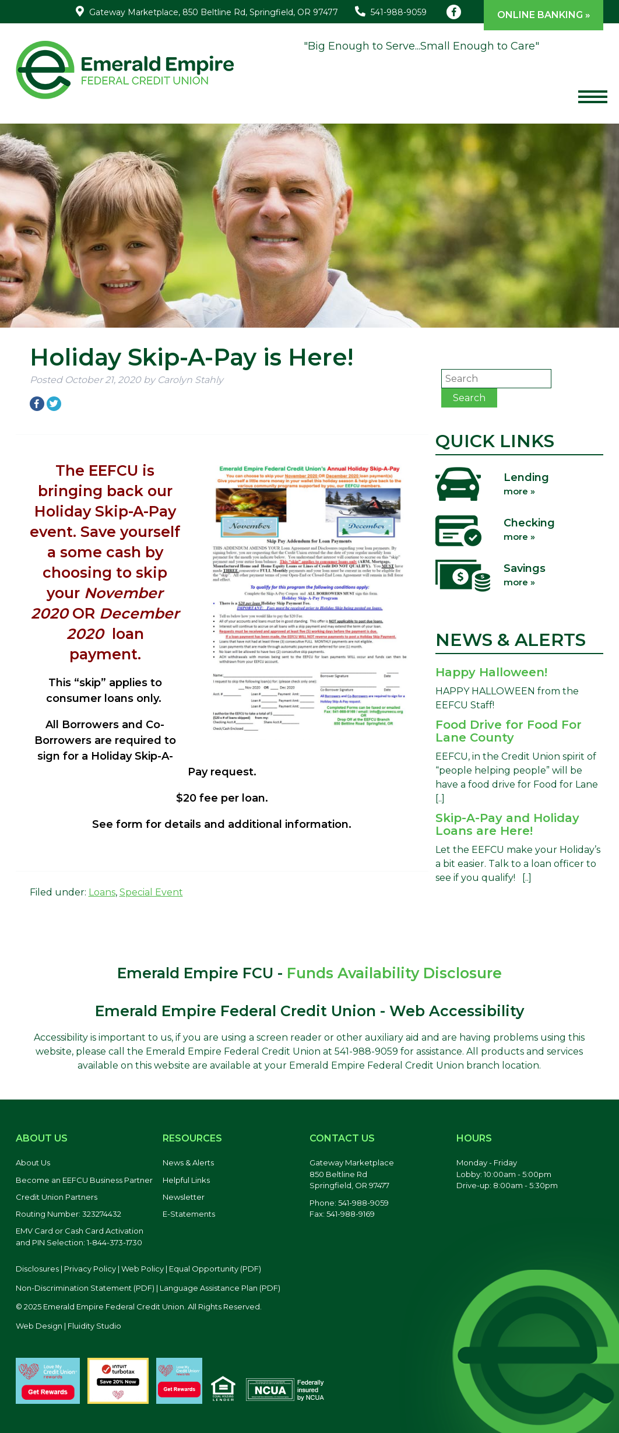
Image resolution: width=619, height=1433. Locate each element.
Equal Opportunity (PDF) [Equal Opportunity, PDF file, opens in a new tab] (215, 1268)
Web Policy (142, 1268)
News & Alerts (188, 1162)
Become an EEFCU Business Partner (84, 1180)
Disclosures (37, 1268)
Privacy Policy (90, 1268)
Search (469, 397)
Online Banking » (543, 14)
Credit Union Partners (56, 1197)
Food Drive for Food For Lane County (508, 731)
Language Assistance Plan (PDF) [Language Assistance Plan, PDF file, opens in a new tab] (220, 1287)
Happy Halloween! (491, 672)
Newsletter (184, 1197)
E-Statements (189, 1213)
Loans (102, 892)
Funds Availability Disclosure (394, 973)
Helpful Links (186, 1180)
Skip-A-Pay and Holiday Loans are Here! (507, 824)
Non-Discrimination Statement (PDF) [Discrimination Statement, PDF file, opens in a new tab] (85, 1287)
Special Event (151, 892)
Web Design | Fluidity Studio (68, 1325)
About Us (33, 1162)
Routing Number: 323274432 (68, 1213)
